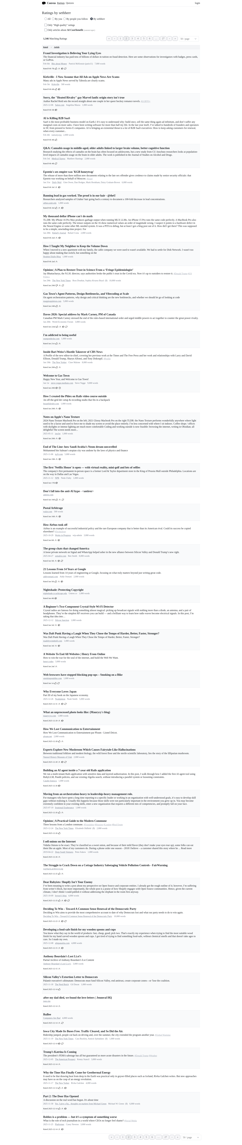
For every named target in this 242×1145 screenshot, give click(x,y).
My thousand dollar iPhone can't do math (68, 216)
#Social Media (130, 1121)
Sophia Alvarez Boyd (94, 280)
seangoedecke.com (51, 339)
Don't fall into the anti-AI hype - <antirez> (68, 491)
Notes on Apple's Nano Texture (61, 416)
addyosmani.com (50, 577)
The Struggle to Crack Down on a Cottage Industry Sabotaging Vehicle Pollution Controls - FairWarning (105, 865)
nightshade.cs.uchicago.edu (55, 593)
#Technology (60, 532)
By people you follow (75, 19)
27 (163, 38)
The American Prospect (65, 1059)
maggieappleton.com (52, 301)
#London (107, 824)
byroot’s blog (61, 896)
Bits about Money (59, 64)
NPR (57, 478)
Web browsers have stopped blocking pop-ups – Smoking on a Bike (83, 674)
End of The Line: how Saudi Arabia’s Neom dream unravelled (80, 446)
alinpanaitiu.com (62, 943)
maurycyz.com (49, 716)
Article (56, 47)
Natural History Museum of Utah (57, 757)
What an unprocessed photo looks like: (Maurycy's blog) (76, 712)
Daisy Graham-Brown (110, 182)
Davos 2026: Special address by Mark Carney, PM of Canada (79, 314)
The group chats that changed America (66, 548)
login (197, 3)
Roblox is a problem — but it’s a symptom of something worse (80, 1116)
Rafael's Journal (59, 233)
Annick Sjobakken (96, 1039)
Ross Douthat (78, 280)
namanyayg (57, 135)
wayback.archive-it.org (53, 869)
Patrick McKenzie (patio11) (81, 64)
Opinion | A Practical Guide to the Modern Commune (75, 820)
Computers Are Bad (51, 1018)
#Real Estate (117, 824)
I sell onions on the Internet (59, 841)
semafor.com (60, 556)
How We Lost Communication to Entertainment (71, 729)
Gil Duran (75, 984)
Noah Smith (72, 699)
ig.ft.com (59, 454)
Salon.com (59, 105)
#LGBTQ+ (145, 101)
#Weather (153, 1056)
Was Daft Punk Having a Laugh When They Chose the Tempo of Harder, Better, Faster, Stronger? (101, 633)
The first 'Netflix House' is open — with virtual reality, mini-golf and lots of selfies (91, 467)
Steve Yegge (80, 383)
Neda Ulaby (66, 478)
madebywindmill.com (52, 641)
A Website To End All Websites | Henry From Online (74, 654)
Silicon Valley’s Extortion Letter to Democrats (70, 977)
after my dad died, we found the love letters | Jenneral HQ (77, 997)
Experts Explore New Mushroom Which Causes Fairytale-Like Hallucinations (89, 749)
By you (57, 19)
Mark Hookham (93, 182)
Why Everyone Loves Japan (60, 691)
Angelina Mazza (73, 105)
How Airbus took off (55, 524)
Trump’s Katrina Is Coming (60, 1051)
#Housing (99, 824)
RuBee (47, 1014)
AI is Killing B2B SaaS (56, 118)
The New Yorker (59, 362)
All (47, 19)
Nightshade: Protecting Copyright (63, 589)
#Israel (90, 179)
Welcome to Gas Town (56, 375)
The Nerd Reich (62, 984)
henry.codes (48, 661)
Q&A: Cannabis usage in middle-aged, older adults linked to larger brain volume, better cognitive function (106, 148)
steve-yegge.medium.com (62, 383)
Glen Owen (68, 182)
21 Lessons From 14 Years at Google (64, 569)
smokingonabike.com (52, 678)
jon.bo (57, 433)
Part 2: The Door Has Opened (61, 1096)
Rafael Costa (73, 233)
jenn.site (46, 1001)
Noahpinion (60, 699)
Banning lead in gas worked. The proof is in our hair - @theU (79, 195)
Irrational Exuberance (64, 808)
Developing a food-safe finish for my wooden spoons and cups (79, 929)
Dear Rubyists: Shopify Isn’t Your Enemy (67, 882)
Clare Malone (74, 362)
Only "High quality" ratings (59, 25)
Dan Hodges (79, 182)
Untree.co (73, 593)
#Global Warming (162, 1035)
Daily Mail (56, 182)
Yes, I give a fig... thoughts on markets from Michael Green (80, 1104)
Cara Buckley (81, 1039)
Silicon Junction (62, 620)
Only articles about (69, 30)
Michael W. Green (116, 1104)
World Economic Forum (62, 322)
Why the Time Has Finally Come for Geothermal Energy (77, 1072)
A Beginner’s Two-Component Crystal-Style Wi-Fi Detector (78, 606)
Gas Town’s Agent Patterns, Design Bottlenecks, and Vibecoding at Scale (86, 293)
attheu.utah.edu (49, 203)
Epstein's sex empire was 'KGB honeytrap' (68, 171)
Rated (47, 47)
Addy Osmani (66, 577)
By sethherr (97, 19)
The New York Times (61, 280)
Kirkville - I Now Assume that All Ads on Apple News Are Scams (81, 76)
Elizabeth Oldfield (83, 828)
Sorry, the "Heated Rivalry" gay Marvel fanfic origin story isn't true (83, 97)
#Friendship (89, 824)
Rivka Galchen (77, 1083)
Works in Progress (63, 535)
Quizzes (70, 3)
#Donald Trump (180, 273)
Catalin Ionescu (50, 781)
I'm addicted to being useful (59, 335)
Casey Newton (72, 1124)
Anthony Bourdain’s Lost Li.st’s (62, 956)
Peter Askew (80, 852)
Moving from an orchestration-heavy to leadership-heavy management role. (88, 794)
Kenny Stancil (83, 1059)
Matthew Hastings (75, 159)
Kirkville (55, 84)
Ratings (61, 3)
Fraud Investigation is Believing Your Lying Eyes (72, 53)
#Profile (107, 359)
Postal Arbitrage (53, 508)
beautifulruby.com (51, 404)
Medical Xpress (58, 159)
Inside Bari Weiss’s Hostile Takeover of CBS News (72, 351)
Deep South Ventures (64, 852)
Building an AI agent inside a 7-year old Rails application (77, 770)
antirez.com (48, 495)
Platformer (59, 1124)
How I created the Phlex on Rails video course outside (75, 396)
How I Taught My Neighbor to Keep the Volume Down (75, 246)
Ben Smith (72, 556)
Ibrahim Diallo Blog (52, 257)
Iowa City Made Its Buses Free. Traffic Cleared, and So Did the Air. (83, 1031)
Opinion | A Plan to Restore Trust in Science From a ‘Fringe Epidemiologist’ (88, 269)
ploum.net (47, 736)
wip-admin (77, 535)
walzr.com (47, 511)
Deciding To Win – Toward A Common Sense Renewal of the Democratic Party (89, 908)
